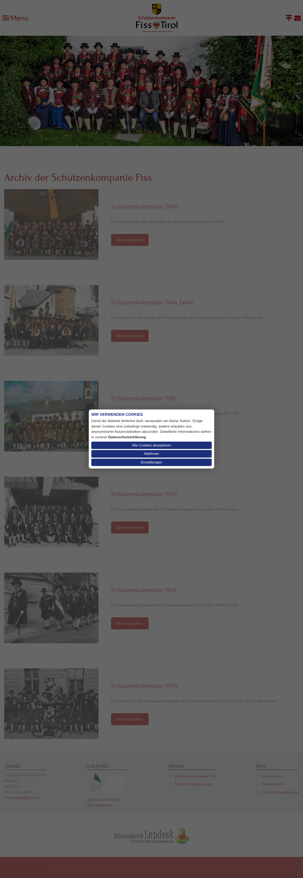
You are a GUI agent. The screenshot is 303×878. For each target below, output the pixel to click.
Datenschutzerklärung (127, 437)
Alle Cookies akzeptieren (151, 445)
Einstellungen (151, 462)
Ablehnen (151, 454)
